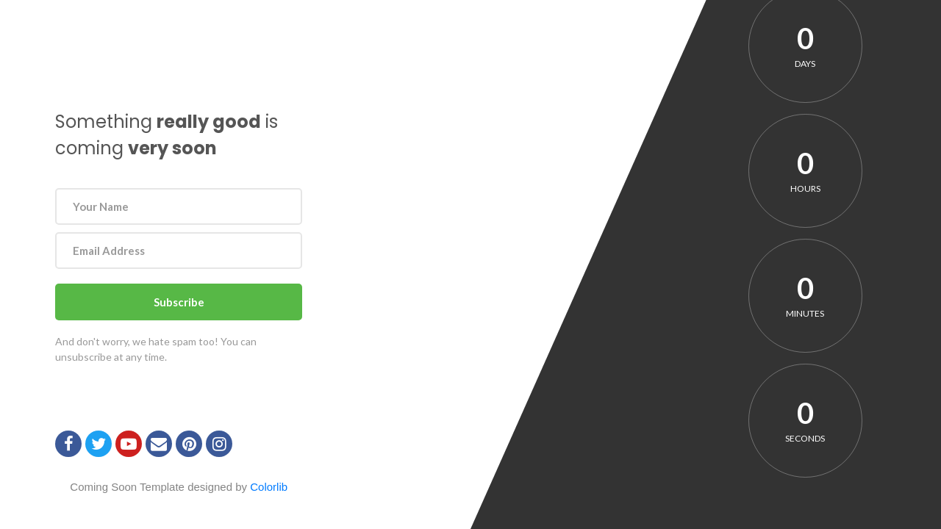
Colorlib (268, 487)
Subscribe (179, 302)
